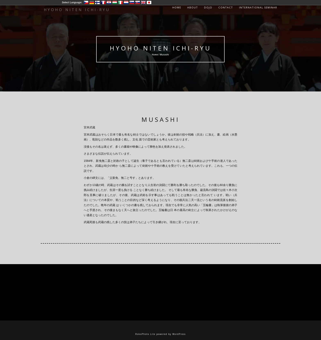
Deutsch (91, 2)
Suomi (97, 2)
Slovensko (137, 2)
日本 (149, 2)
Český (86, 2)
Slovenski (131, 2)
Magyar (114, 2)
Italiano (120, 2)
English (143, 2)
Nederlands (126, 2)
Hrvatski (108, 2)
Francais (103, 2)
